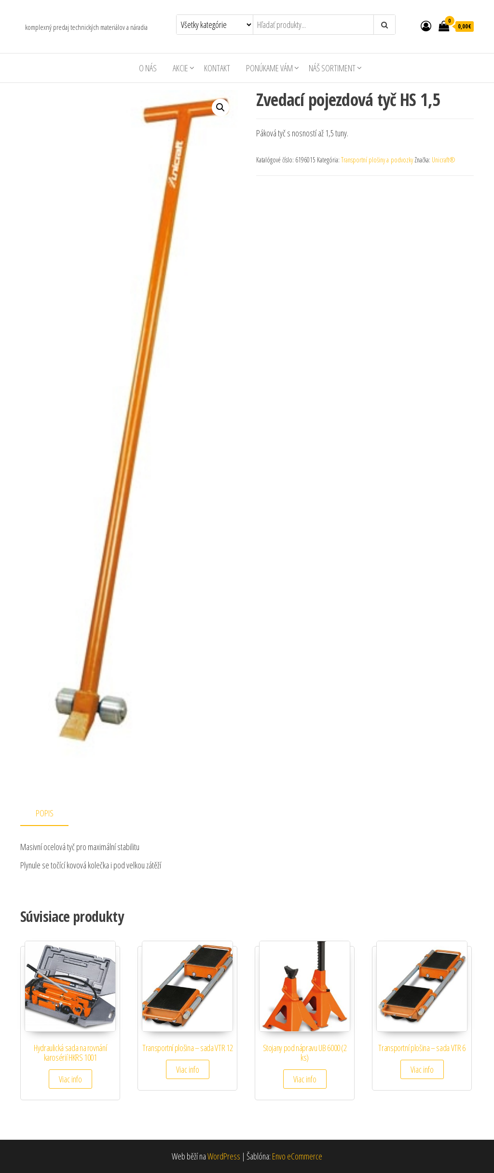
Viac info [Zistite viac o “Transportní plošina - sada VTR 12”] (187, 1069)
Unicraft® (443, 159)
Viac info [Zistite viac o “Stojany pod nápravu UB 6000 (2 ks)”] (304, 1079)
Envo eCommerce (297, 1156)
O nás (148, 68)
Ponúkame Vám (269, 68)
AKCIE (180, 68)
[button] (220, 107)
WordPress (223, 1156)
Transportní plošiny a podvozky (377, 159)
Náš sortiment (332, 68)
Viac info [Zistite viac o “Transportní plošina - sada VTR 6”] (422, 1069)
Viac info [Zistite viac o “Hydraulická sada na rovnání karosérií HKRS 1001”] (70, 1079)
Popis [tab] (45, 813)
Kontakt (217, 68)
